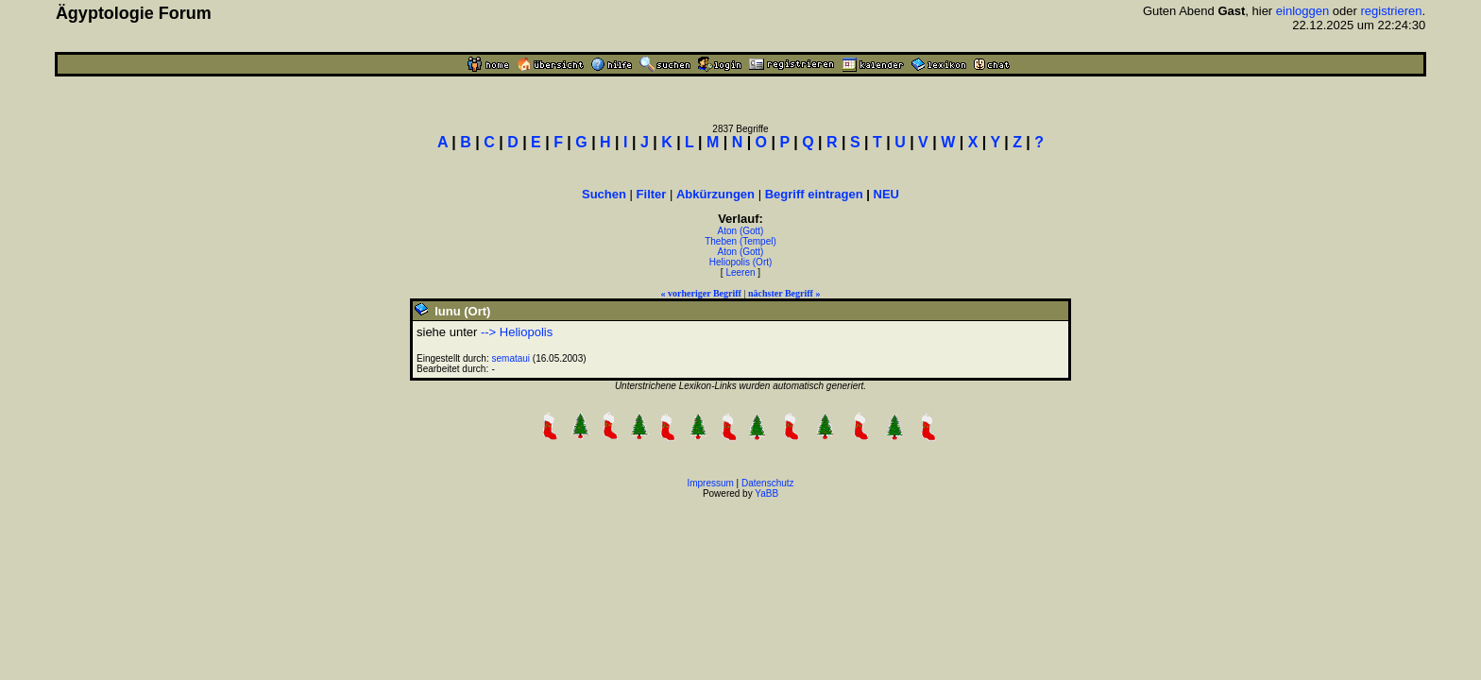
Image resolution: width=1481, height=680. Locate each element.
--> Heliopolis (517, 332)
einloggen (1302, 11)
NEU (886, 194)
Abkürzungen (715, 194)
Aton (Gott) (741, 231)
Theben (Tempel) (740, 241)
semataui (511, 358)
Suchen (604, 194)
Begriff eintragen (814, 194)
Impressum (710, 483)
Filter (652, 194)
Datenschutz (767, 483)
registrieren (1390, 11)
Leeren (740, 272)
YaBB (766, 493)
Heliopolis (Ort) (741, 262)
